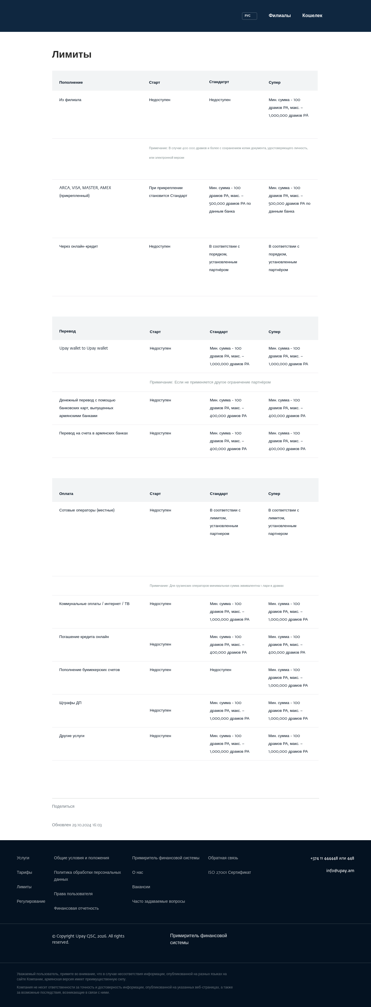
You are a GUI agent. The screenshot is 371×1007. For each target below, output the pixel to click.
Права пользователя (73, 894)
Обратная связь (223, 858)
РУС (247, 15)
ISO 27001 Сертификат (229, 873)
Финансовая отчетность (76, 909)
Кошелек (312, 16)
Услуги (23, 858)
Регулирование (31, 902)
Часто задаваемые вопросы (158, 902)
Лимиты (24, 887)
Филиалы (280, 16)
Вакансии (141, 887)
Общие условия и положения (81, 858)
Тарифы (24, 873)
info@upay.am (340, 871)
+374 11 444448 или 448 (332, 858)
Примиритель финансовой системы (165, 858)
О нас (137, 873)
